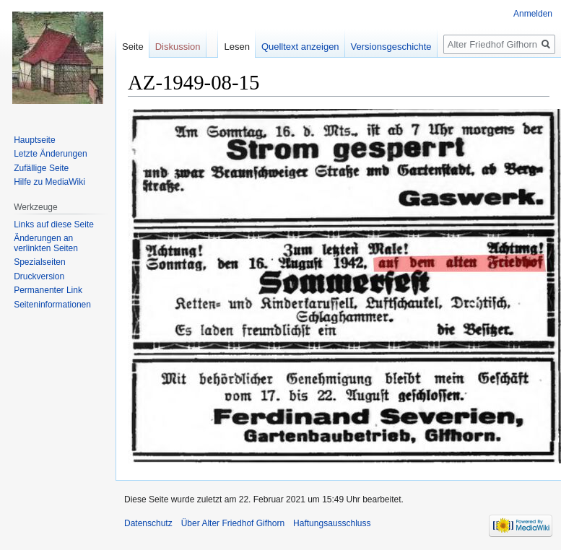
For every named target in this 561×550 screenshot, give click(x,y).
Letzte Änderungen (50, 154)
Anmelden (532, 14)
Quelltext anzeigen (300, 46)
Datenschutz (148, 523)
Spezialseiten (39, 262)
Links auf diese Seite (54, 224)
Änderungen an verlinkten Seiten (46, 243)
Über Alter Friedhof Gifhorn (232, 523)
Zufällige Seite (41, 168)
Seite (133, 46)
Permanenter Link (48, 290)
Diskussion (178, 46)
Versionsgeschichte (391, 46)
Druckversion (39, 276)
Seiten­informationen (52, 305)
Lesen (236, 46)
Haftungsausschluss (331, 523)
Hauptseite (34, 140)
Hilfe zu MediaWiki (49, 182)
